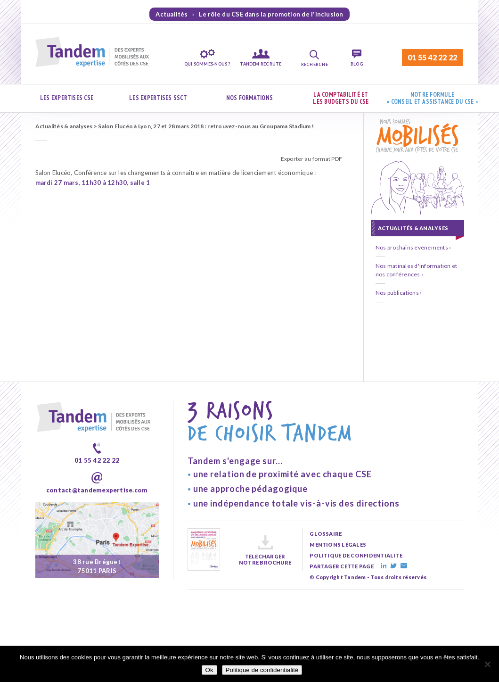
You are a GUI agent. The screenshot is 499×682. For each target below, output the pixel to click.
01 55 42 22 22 (432, 57)
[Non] (487, 664)
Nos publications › (399, 292)
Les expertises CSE (66, 98)
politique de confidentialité (356, 555)
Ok (209, 670)
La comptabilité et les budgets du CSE (340, 98)
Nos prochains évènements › (413, 247)
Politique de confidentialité (262, 670)
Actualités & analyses (64, 126)
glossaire (326, 534)
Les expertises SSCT (158, 98)
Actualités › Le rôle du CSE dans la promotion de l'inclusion (249, 14)
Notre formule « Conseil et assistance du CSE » (432, 98)
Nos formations (249, 98)
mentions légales (338, 544)
